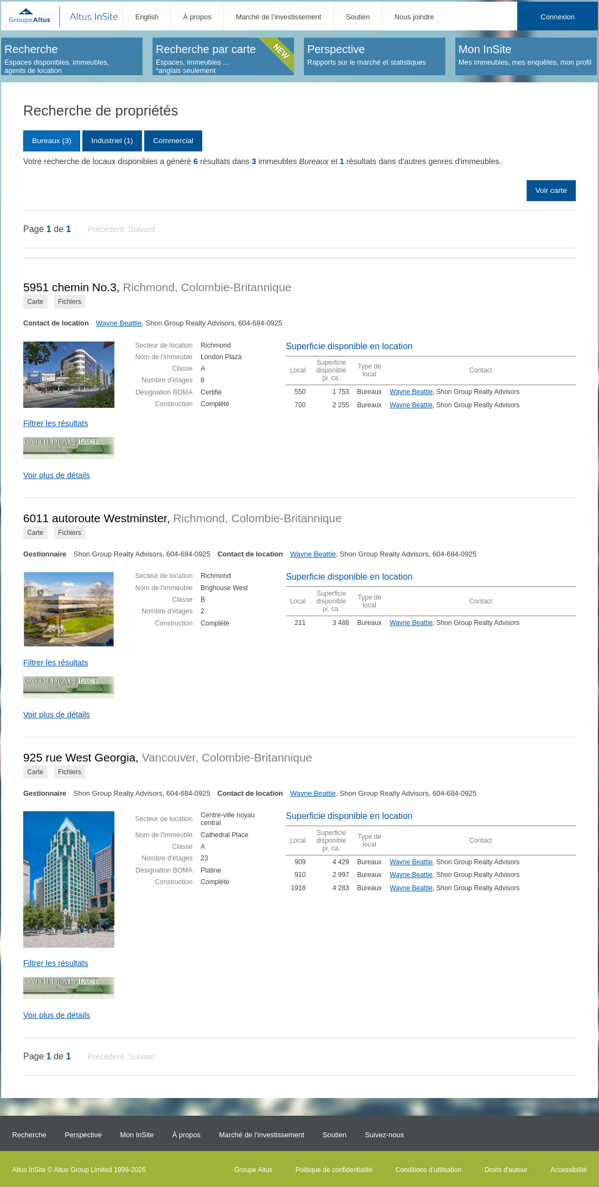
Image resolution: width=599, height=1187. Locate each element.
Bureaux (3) (51, 140)
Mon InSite (137, 1135)
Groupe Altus (253, 1170)
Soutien (358, 17)
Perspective (83, 1135)
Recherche (29, 1135)
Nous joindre (414, 17)
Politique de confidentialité (334, 1170)
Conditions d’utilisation (428, 1170)
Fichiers (69, 302)
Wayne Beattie (119, 323)
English (147, 17)
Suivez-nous (384, 1135)
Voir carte (551, 190)
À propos (197, 17)
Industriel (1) (112, 140)
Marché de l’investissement (278, 17)
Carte (35, 302)
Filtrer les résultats (55, 423)
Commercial (173, 140)
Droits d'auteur (506, 1170)
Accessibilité (568, 1170)
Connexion (558, 17)
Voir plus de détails (56, 475)
